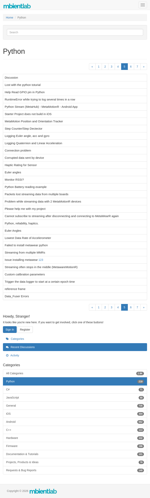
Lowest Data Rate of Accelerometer (28, 238)
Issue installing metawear (21, 259)
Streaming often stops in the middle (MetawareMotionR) (41, 267)
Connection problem (18, 150)
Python (75, 381)
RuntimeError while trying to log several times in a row (40, 99)
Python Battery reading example (26, 187)
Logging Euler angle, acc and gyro (27, 136)
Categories (15, 338)
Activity (12, 355)
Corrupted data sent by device (24, 157)
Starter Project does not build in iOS (28, 114)
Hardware (75, 438)
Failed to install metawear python (26, 245)
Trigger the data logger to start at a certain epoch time (40, 281)
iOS (75, 414)
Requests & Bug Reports (75, 470)
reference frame (15, 289)
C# (75, 389)
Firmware (75, 446)
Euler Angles (13, 230)
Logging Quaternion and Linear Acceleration (33, 143)
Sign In (9, 329)
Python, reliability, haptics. (21, 223)
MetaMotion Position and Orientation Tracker (34, 121)
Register (25, 329)
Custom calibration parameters (25, 274)
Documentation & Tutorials (75, 454)
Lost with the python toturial (23, 84)
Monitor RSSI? (14, 179)
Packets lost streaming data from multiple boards (36, 194)
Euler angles (13, 172)
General (75, 406)
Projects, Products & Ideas (75, 462)
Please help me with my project (25, 208)
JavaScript (75, 398)
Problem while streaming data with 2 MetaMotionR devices (43, 201)
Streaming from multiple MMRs (25, 252)
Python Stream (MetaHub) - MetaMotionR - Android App (41, 106)
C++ (75, 430)
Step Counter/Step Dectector (23, 128)
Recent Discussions (20, 347)
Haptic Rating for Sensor (21, 165)
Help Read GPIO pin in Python (25, 92)
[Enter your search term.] (75, 32)
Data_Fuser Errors (17, 296)
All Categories (75, 373)
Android (75, 422)
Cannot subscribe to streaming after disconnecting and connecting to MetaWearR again (62, 216)
